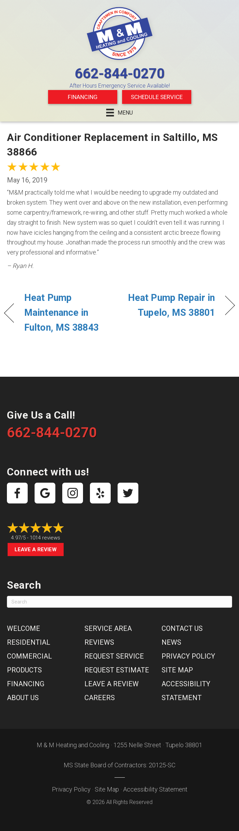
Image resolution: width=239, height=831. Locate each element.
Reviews (99, 642)
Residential (28, 642)
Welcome (23, 628)
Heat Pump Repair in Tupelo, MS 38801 (170, 305)
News (171, 642)
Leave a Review (36, 549)
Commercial (29, 656)
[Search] (119, 602)
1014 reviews (45, 538)
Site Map (177, 670)
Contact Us (182, 628)
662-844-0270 (120, 73)
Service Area (108, 628)
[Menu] (119, 112)
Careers (99, 698)
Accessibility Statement (155, 789)
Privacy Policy (188, 656)
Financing (83, 96)
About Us (23, 698)
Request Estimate (116, 670)
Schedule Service (157, 96)
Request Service (114, 656)
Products (24, 670)
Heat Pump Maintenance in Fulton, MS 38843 (61, 312)
